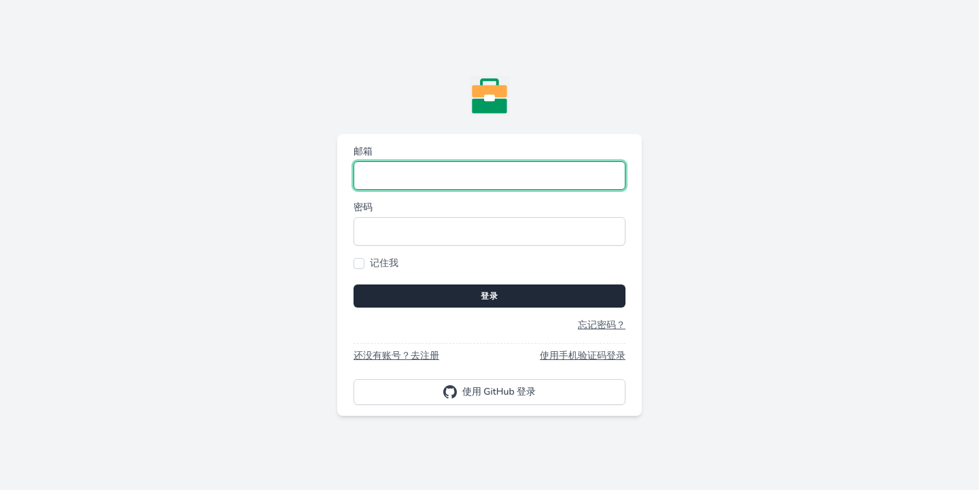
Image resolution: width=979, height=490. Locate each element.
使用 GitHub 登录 (489, 392)
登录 (489, 296)
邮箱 (363, 151)
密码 (363, 207)
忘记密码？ (601, 324)
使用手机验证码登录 (582, 355)
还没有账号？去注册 (396, 355)
